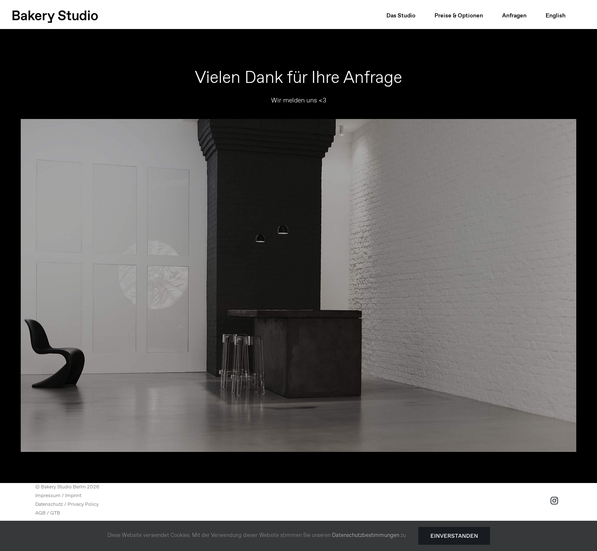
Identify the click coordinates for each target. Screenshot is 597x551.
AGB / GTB (47, 513)
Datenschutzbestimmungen (365, 535)
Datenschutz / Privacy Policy (67, 504)
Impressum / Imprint (58, 496)
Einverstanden (454, 535)
